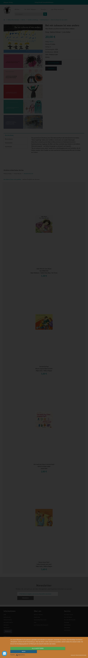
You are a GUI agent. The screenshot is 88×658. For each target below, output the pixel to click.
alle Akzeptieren (37, 651)
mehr (75, 651)
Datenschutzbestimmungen (81, 655)
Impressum (73, 655)
